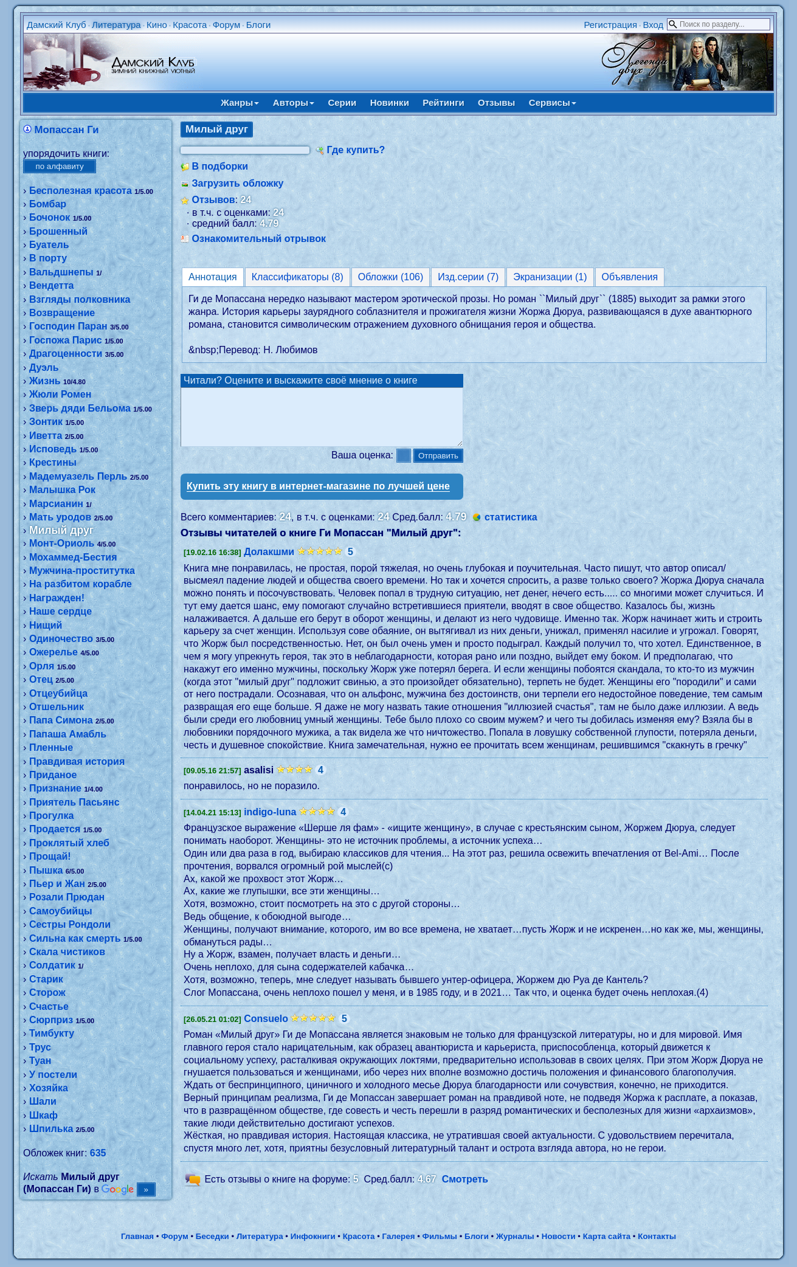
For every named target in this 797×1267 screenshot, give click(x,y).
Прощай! (50, 856)
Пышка (46, 870)
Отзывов (213, 200)
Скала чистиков (67, 952)
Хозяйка (48, 1088)
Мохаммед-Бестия (73, 557)
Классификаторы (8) (297, 277)
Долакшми (269, 563)
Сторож (47, 992)
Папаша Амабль (67, 734)
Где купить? (356, 150)
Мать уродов (60, 517)
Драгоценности (66, 353)
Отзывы (496, 102)
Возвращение (62, 313)
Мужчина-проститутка (82, 570)
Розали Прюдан (67, 897)
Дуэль (44, 367)
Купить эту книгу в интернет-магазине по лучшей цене (318, 497)
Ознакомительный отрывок (259, 238)
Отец (41, 679)
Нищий (46, 625)
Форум (227, 24)
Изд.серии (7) (468, 277)
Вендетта (51, 285)
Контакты (657, 1238)
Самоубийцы (60, 911)
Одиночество (61, 639)
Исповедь (53, 449)
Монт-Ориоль (61, 543)
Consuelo (266, 1029)
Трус (40, 1047)
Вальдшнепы (61, 272)
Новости (559, 1238)
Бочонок (49, 217)
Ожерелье (53, 652)
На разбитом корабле (80, 584)
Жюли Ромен (60, 394)
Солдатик (52, 965)
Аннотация (212, 277)
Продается (54, 829)
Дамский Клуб (56, 24)
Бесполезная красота (80, 190)
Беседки (212, 1238)
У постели (53, 1074)
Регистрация (610, 24)
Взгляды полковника (80, 299)
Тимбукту (51, 1033)
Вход (653, 24)
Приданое (53, 775)
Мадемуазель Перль (78, 476)
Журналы (515, 1238)
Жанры (240, 102)
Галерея (398, 1238)
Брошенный (58, 231)
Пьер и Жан (57, 884)
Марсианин (56, 504)
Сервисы (552, 102)
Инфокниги (313, 1238)
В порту (48, 258)
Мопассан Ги (67, 130)
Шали (43, 1101)
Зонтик (46, 421)
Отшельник (56, 707)
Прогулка (51, 815)
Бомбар (47, 204)
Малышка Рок (62, 490)
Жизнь (45, 381)
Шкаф (43, 1115)
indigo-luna (270, 823)
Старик (46, 979)
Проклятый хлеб (69, 843)
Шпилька (51, 1129)
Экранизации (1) (550, 277)
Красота (190, 24)
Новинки (389, 102)
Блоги (258, 24)
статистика (511, 528)
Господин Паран (68, 326)
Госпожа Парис (65, 340)
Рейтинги (443, 102)
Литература (116, 24)
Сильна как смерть (75, 938)
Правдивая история (77, 761)
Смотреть (465, 1190)
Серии (342, 102)
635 (98, 1153)
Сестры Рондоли (70, 924)
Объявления (630, 277)
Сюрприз (51, 1020)
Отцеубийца (58, 693)
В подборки (220, 166)
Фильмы (440, 1238)
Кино (157, 24)
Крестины (53, 462)
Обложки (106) (391, 277)
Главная (137, 1238)
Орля (41, 666)
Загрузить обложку (238, 183)
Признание (55, 788)
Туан (40, 1060)
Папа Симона (61, 720)
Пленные (51, 747)
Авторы (293, 102)
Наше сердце (60, 611)
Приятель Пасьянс (74, 802)
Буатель (49, 245)
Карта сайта (606, 1238)
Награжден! (57, 598)
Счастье (49, 1006)
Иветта (45, 435)
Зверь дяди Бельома (80, 408)
